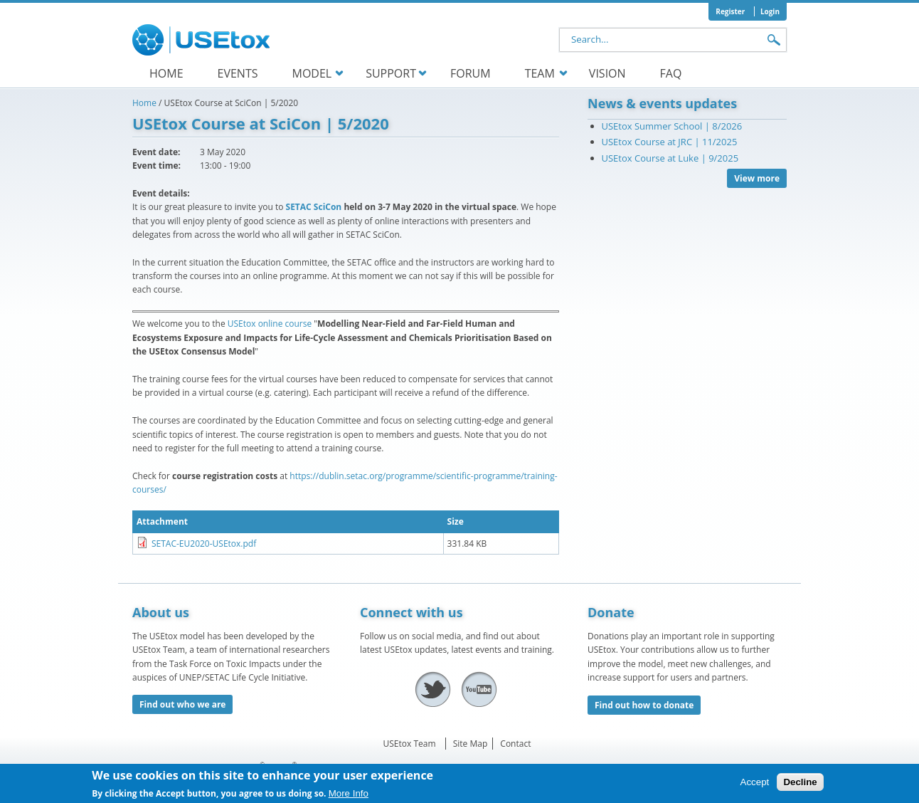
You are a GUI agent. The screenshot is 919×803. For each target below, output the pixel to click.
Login (770, 11)
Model (311, 73)
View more (757, 178)
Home (166, 73)
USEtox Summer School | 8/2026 (672, 126)
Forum (470, 73)
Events (238, 73)
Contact (515, 744)
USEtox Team (409, 744)
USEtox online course (270, 323)
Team (540, 73)
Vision (607, 73)
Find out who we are (182, 704)
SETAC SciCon (314, 207)
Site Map (470, 744)
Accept (755, 785)
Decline (800, 785)
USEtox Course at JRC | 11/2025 (670, 141)
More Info (348, 796)
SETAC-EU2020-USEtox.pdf (204, 543)
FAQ (671, 73)
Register (730, 11)
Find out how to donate (644, 705)
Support (391, 73)
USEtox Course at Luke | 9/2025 (670, 158)
